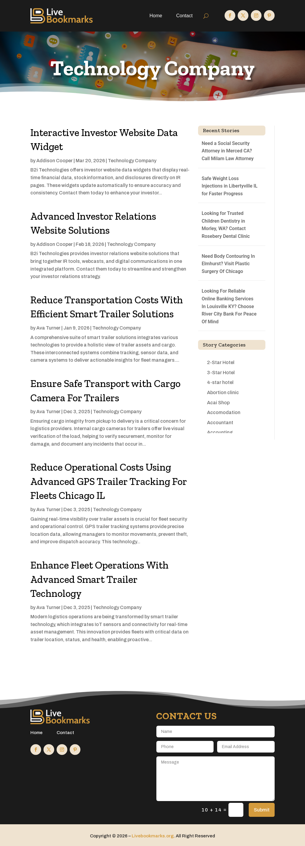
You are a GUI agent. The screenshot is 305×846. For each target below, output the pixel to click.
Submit (262, 809)
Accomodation (223, 412)
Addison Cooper (54, 160)
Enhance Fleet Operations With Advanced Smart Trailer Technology (99, 579)
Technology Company (132, 160)
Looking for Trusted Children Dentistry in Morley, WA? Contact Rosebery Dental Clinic (226, 224)
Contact (184, 15)
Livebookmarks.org (153, 835)
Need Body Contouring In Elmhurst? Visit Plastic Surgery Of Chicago (228, 263)
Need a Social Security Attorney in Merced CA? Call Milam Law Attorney (227, 151)
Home (156, 15)
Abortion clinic (223, 392)
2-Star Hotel (220, 362)
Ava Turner (48, 327)
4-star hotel (220, 382)
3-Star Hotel (221, 372)
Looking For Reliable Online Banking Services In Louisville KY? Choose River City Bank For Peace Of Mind (229, 306)
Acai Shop (218, 402)
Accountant (220, 422)
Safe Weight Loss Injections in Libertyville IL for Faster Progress (230, 186)
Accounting (220, 432)
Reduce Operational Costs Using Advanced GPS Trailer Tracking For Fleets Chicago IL (108, 481)
